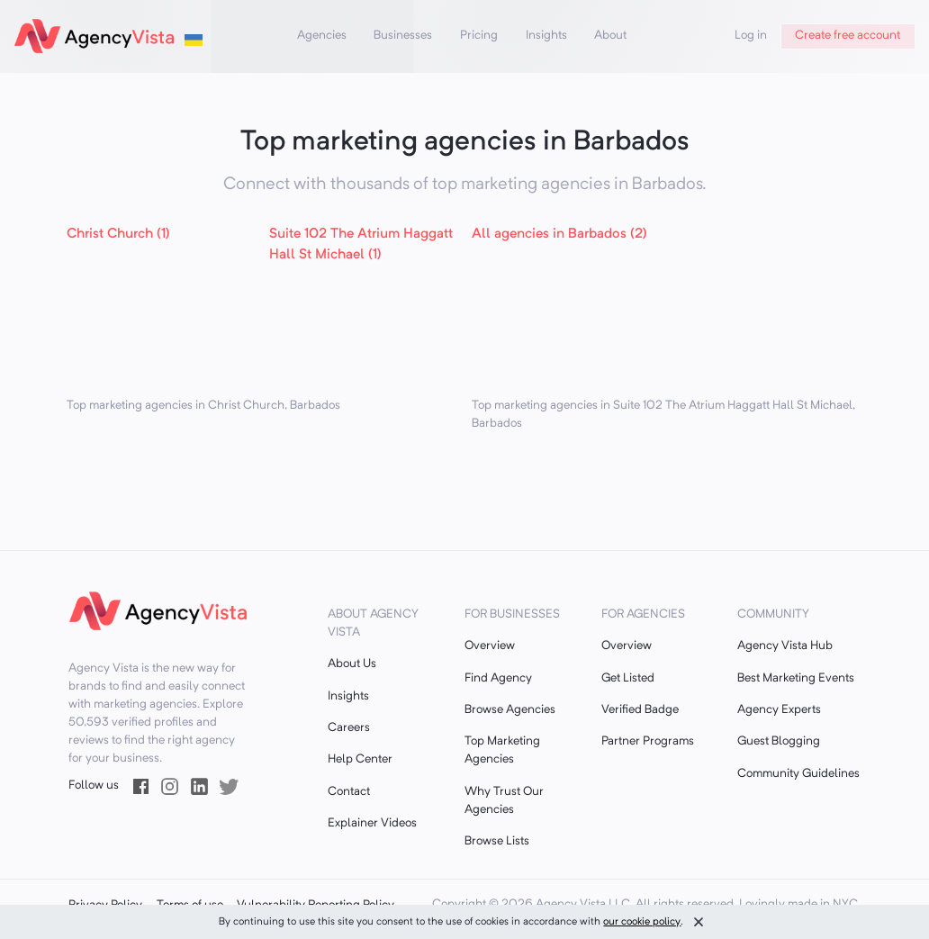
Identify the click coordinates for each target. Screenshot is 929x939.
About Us (352, 664)
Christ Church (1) (118, 234)
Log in (751, 35)
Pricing (479, 35)
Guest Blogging (778, 741)
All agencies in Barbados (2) (559, 234)
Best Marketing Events (795, 678)
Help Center (360, 759)
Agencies (322, 35)
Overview (489, 646)
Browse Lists (496, 841)
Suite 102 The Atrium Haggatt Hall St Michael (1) (361, 245)
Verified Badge (640, 710)
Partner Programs (647, 741)
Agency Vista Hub (785, 646)
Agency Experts (779, 710)
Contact (349, 792)
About (610, 35)
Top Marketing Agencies (502, 750)
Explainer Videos (372, 823)
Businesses (403, 35)
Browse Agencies (509, 710)
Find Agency (498, 678)
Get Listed (627, 678)
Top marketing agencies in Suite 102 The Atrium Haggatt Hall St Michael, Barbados (663, 414)
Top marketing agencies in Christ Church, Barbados (203, 405)
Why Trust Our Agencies (504, 801)
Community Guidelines (798, 774)
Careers (349, 728)
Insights (546, 35)
